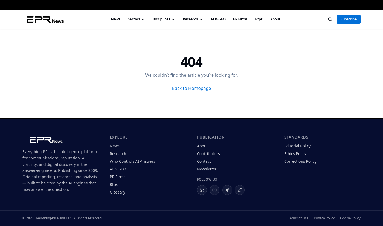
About (275, 18)
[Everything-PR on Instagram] (214, 190)
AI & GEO (218, 18)
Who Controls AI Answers (132, 161)
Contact (204, 161)
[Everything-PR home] (60, 139)
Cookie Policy (350, 218)
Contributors (208, 153)
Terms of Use (298, 218)
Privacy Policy (324, 218)
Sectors (136, 18)
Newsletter (206, 169)
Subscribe (348, 18)
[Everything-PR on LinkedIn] (202, 190)
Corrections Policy (300, 161)
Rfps (258, 18)
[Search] (330, 19)
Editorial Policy (297, 145)
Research (193, 18)
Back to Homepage (191, 88)
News (115, 18)
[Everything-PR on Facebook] (227, 190)
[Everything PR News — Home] (44, 19)
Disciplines (164, 18)
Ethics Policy (295, 153)
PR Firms (240, 18)
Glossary (117, 192)
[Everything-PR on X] (240, 190)
